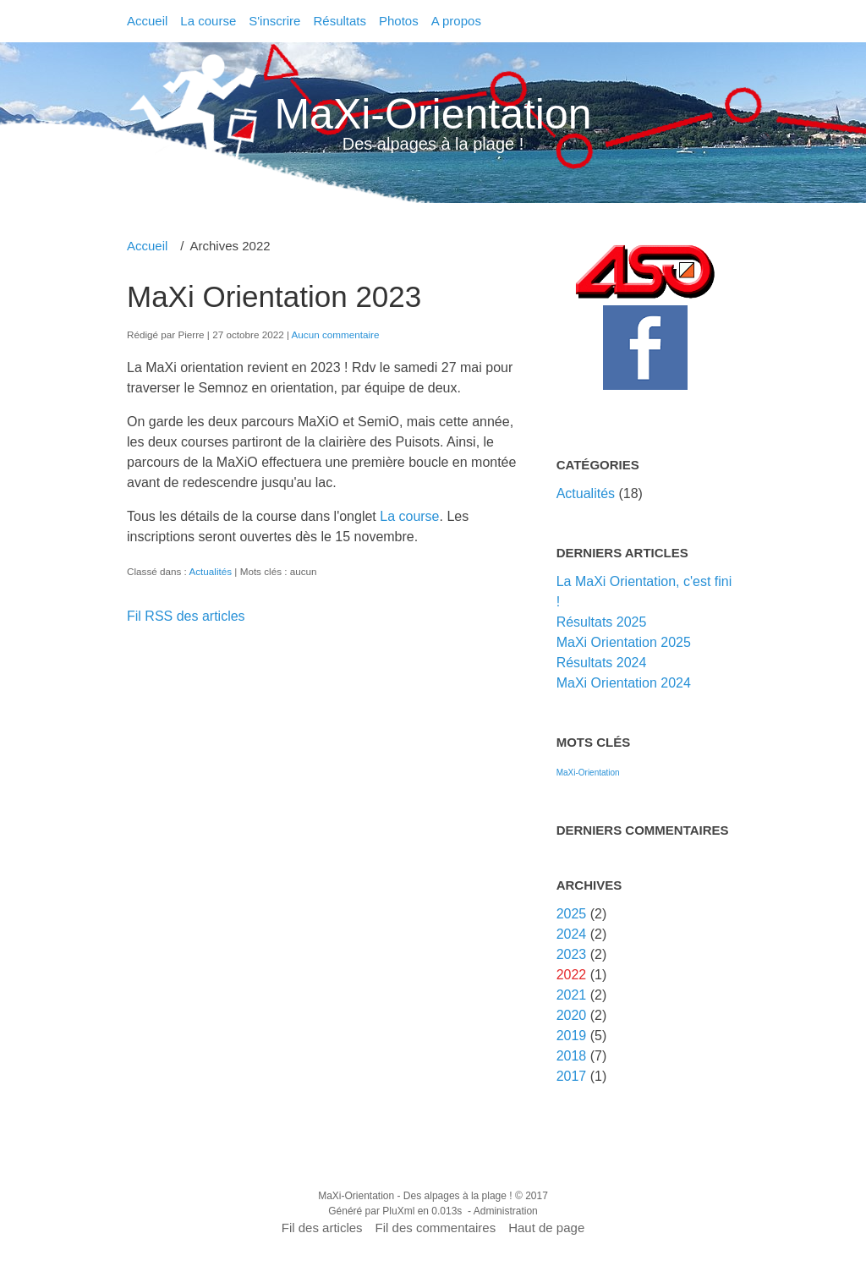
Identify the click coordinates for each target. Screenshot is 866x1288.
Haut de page (546, 1227)
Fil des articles (322, 1227)
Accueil (147, 21)
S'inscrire (274, 21)
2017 (571, 1076)
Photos (399, 21)
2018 (571, 1056)
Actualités (210, 571)
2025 (571, 914)
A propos (456, 21)
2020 (571, 1015)
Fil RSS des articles (186, 616)
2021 (571, 995)
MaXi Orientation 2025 (623, 642)
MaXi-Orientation (432, 114)
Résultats (339, 21)
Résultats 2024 (601, 662)
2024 (571, 934)
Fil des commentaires (435, 1227)
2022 (571, 974)
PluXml (398, 1211)
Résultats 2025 (601, 622)
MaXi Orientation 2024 (623, 683)
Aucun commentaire (336, 334)
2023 (571, 954)
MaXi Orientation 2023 (274, 296)
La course (208, 21)
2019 (571, 1035)
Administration (506, 1211)
